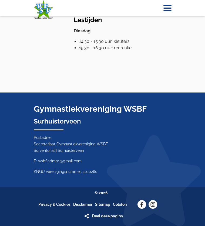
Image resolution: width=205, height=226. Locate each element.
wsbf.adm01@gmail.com (60, 161)
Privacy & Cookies (54, 204)
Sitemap (102, 204)
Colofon (120, 204)
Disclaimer (82, 204)
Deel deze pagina (107, 216)
